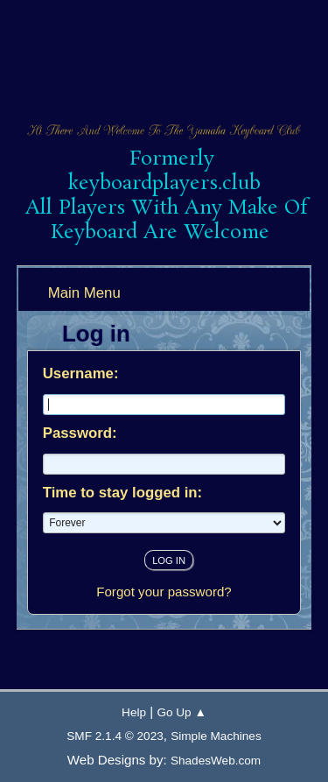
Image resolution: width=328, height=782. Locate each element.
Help (134, 712)
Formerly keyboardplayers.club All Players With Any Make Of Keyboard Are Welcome (166, 195)
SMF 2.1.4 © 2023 (115, 736)
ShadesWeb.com (216, 760)
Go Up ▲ (181, 712)
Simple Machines (216, 736)
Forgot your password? (164, 591)
